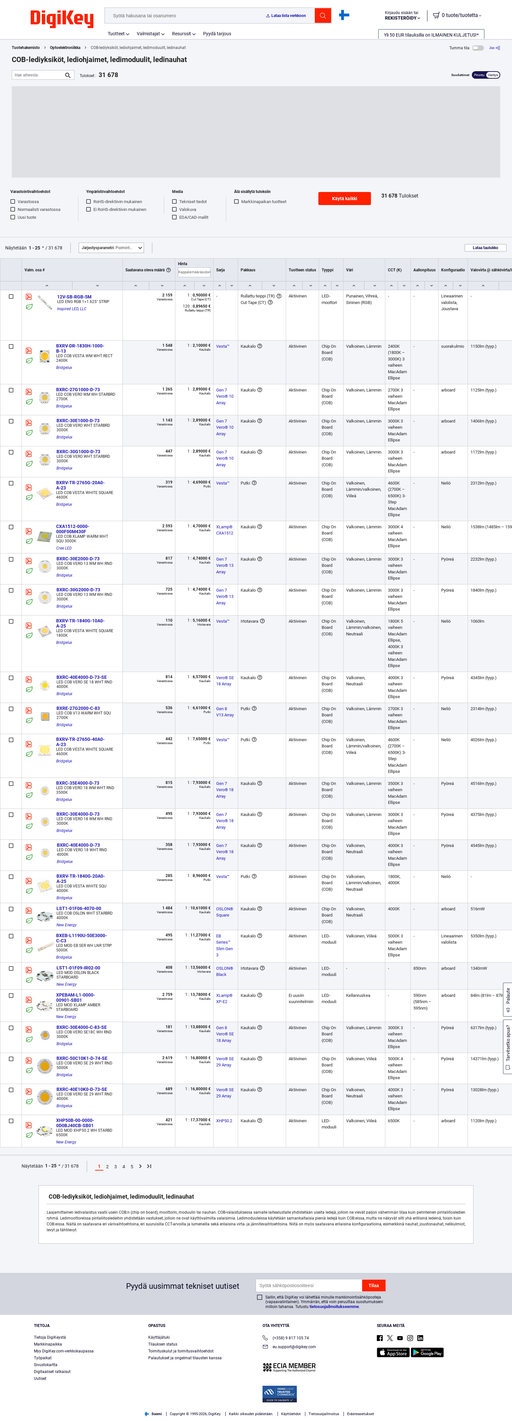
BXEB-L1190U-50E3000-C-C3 (81, 938)
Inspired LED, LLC (72, 309)
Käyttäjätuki (159, 1337)
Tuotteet (116, 33)
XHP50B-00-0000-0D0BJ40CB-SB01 (75, 1123)
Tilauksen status (162, 1344)
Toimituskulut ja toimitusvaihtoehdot (181, 1351)
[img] (62, 19)
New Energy (66, 925)
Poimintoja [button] (108, 248)
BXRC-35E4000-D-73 (77, 783)
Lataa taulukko (485, 248)
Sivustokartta (45, 1365)
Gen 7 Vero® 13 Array (225, 565)
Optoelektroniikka (65, 47)
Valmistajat (148, 33)
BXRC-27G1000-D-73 (78, 389)
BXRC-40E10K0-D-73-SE (81, 1089)
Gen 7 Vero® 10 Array (225, 396)
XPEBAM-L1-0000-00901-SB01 (75, 997)
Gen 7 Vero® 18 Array (225, 790)
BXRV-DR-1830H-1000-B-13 (80, 348)
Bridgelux (64, 367)
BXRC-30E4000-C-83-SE (81, 1027)
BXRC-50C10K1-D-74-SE (81, 1058)
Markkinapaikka (48, 1344)
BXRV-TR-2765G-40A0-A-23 (80, 742)
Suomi (153, 1414)
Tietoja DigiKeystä (50, 1337)
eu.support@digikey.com (289, 1347)
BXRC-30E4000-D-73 (78, 814)
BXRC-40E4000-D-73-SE (81, 677)
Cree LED (64, 548)
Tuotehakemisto (26, 47)
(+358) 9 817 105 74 (286, 1338)
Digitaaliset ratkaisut (52, 1371)
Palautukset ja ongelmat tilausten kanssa (185, 1358)
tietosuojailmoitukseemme (334, 1306)
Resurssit (181, 33)
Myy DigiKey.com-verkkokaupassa (64, 1351)
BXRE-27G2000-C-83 (78, 708)
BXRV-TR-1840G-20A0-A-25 (80, 878)
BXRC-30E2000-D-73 (78, 558)
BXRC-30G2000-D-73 (78, 589)
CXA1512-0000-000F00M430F (72, 529)
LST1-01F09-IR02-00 (78, 967)
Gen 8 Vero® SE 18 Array (225, 1034)
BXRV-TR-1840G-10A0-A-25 (80, 623)
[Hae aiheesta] (38, 75)
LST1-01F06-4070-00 (78, 908)
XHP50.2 (224, 1120)
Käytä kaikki (344, 198)
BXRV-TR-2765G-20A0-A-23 (80, 485)
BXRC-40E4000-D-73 (78, 845)
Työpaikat (43, 1358)
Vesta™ (223, 346)
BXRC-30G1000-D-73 (78, 451)
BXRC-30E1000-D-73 (78, 420)
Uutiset (40, 1378)
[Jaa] (494, 47)
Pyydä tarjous (217, 33)
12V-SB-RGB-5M (74, 296)
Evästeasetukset (360, 1414)
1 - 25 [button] (34, 247)
